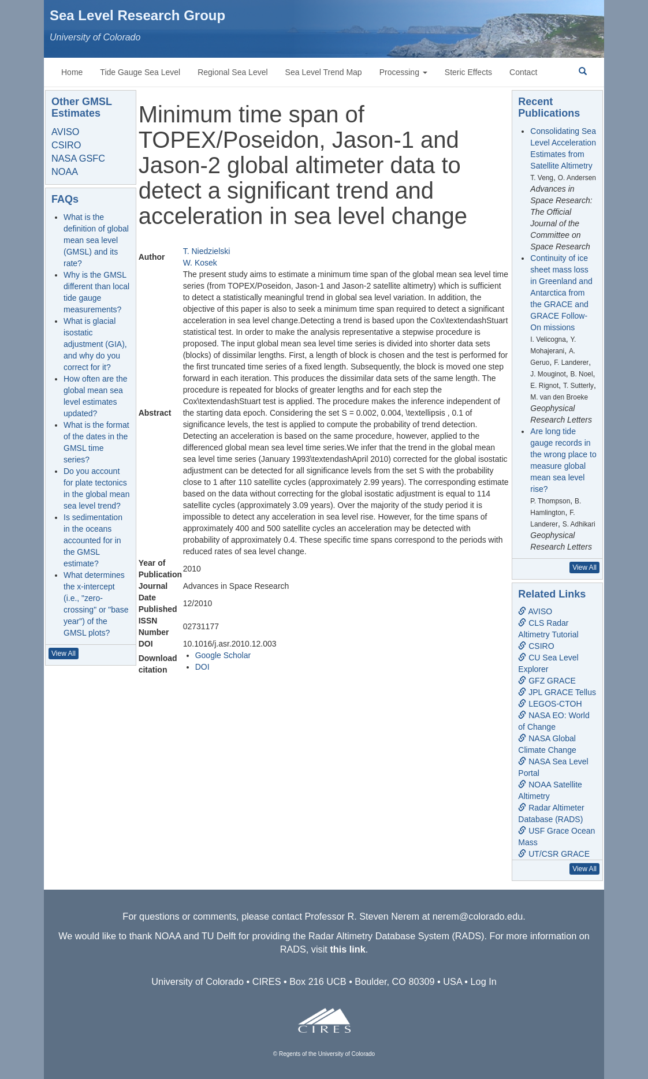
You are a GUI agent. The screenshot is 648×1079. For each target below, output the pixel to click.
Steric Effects (468, 72)
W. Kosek (200, 262)
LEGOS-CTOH (550, 703)
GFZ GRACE (547, 680)
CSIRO (66, 145)
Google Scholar (223, 655)
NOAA (64, 171)
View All (63, 653)
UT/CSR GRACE (554, 853)
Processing (403, 72)
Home (72, 72)
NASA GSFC (78, 158)
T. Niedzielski (206, 251)
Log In (484, 981)
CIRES (266, 981)
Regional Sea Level (232, 72)
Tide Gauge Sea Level (140, 72)
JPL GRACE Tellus (557, 692)
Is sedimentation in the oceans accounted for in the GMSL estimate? (93, 540)
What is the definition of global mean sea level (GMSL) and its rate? (96, 240)
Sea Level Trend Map (323, 72)
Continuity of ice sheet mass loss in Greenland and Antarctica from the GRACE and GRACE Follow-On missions (561, 292)
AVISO (65, 131)
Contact (523, 72)
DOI (202, 666)
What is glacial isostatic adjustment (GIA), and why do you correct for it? (95, 344)
